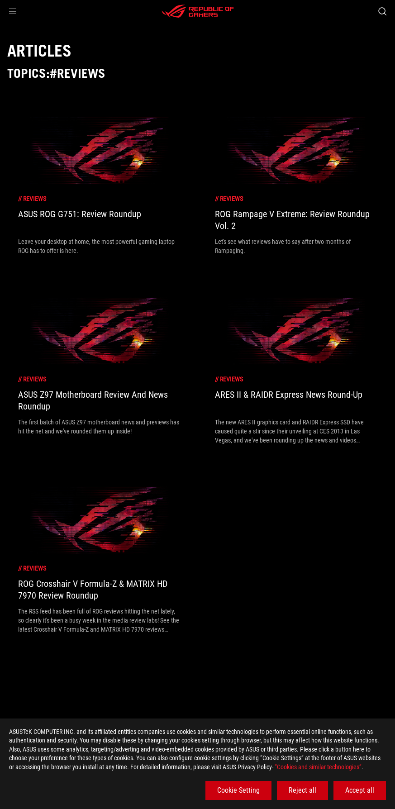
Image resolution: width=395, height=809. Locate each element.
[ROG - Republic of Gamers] (198, 11)
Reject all (302, 790)
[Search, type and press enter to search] (382, 11)
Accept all (359, 790)
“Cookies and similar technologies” (318, 767)
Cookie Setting (238, 790)
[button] (12, 11)
